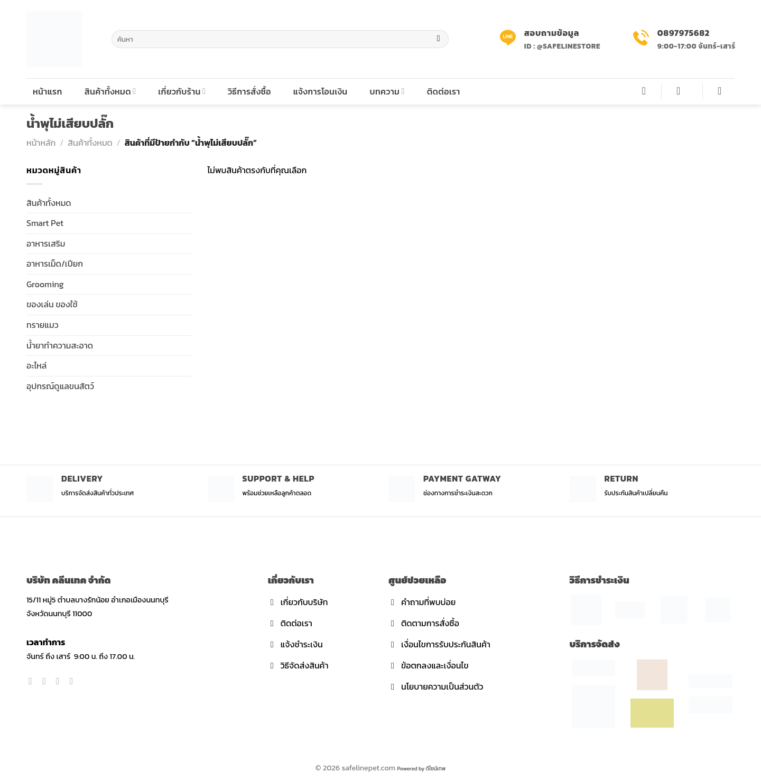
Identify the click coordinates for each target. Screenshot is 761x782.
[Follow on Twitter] (60, 681)
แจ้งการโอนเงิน (320, 91)
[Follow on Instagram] (46, 681)
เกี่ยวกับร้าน (182, 91)
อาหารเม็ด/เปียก (54, 263)
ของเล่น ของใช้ (52, 304)
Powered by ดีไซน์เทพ (421, 768)
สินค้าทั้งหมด (110, 91)
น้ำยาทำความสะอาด (59, 345)
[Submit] (438, 39)
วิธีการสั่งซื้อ (249, 91)
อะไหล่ (36, 365)
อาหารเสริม (45, 243)
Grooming (45, 284)
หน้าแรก (47, 91)
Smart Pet (44, 222)
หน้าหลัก (40, 142)
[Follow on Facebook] (33, 681)
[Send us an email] (74, 681)
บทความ (386, 91)
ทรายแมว (42, 324)
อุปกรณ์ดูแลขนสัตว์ (60, 386)
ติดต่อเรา (443, 91)
